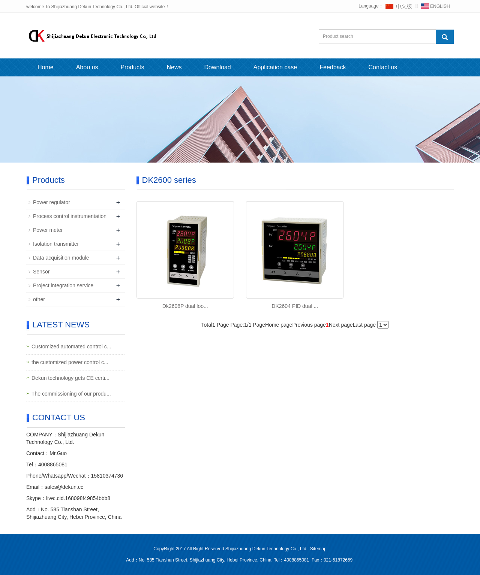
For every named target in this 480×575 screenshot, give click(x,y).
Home (46, 67)
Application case (275, 67)
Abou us (87, 67)
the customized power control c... (70, 362)
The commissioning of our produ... (71, 394)
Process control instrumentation (69, 216)
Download (217, 67)
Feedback (333, 67)
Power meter (48, 230)
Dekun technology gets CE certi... (71, 378)
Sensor (41, 272)
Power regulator (51, 202)
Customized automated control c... (71, 346)
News (174, 67)
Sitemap (318, 548)
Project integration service (63, 285)
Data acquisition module (61, 258)
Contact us (383, 67)
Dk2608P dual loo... (185, 306)
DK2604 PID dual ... (295, 306)
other (39, 299)
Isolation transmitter (56, 244)
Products (132, 67)
